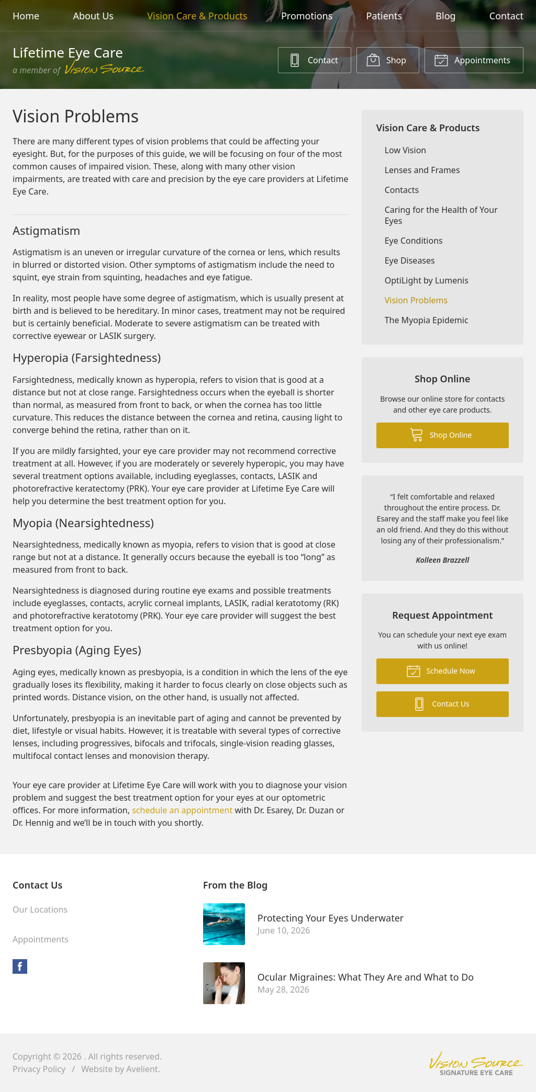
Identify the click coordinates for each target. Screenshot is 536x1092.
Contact (506, 15)
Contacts (402, 190)
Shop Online (440, 434)
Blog (445, 15)
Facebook (20, 966)
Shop (386, 59)
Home (26, 15)
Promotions (306, 15)
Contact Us (441, 703)
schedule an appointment (182, 810)
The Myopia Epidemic (426, 320)
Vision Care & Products (197, 15)
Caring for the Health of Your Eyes (441, 215)
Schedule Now (440, 670)
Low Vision (406, 150)
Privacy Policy (39, 1069)
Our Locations (40, 909)
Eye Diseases (410, 260)
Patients (384, 15)
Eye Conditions (414, 240)
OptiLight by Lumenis (426, 280)
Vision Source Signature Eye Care (476, 1063)
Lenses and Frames (422, 170)
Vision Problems (416, 300)
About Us (93, 15)
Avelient (142, 1069)
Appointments (472, 59)
